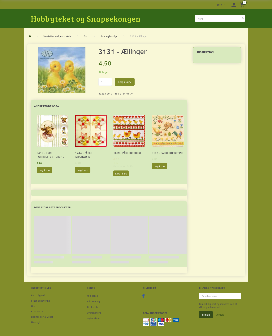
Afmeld (220, 314)
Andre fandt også (46, 106)
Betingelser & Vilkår (42, 316)
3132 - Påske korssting (167, 153)
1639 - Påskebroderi (127, 153)
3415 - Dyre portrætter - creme (50, 154)
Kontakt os (37, 311)
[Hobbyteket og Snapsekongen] (86, 18)
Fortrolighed (38, 295)
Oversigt (35, 322)
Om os (34, 306)
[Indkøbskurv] (243, 4)
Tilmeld (206, 314)
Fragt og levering (40, 300)
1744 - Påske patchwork (83, 154)
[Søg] (243, 18)
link (218, 307)
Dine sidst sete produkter (52, 207)
